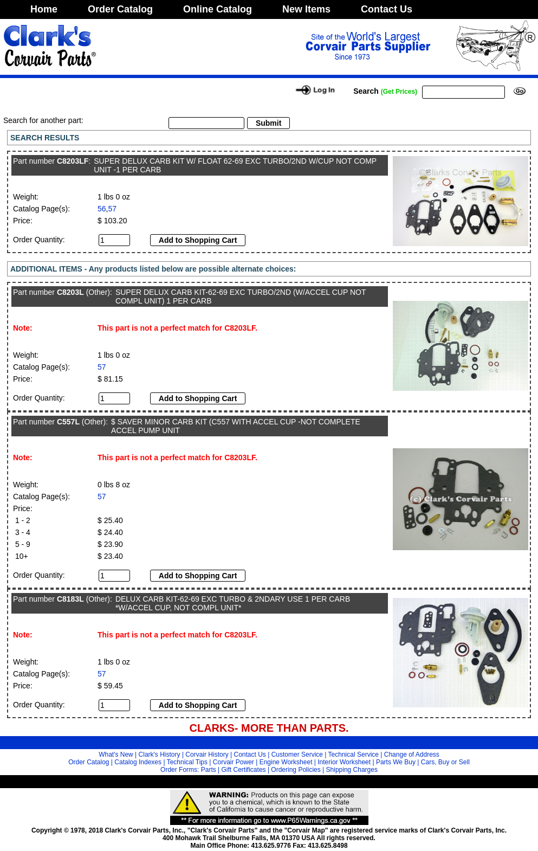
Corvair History (206, 754)
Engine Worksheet (286, 762)
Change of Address (411, 754)
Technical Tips (187, 762)
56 (102, 208)
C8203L (70, 292)
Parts (208, 769)
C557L (68, 421)
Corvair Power (233, 762)
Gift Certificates (244, 769)
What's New (116, 754)
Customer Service (297, 754)
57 (112, 208)
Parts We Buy (396, 762)
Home (43, 9)
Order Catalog (120, 9)
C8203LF (72, 161)
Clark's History (159, 754)
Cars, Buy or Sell (445, 762)
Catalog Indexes (137, 762)
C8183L (70, 599)
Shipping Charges (352, 769)
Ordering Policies (295, 769)
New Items (306, 9)
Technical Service (353, 754)
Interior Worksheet (344, 762)
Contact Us (386, 9)
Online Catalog (217, 9)
